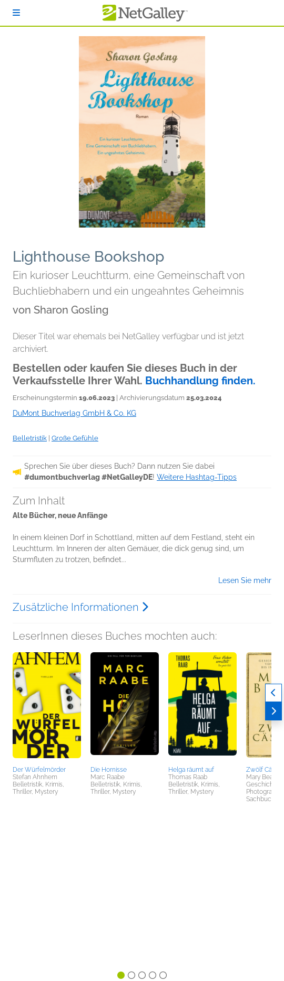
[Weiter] (273, 711)
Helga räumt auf (191, 769)
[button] (47, 707)
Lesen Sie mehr (244, 580)
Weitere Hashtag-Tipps (197, 477)
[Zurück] (273, 693)
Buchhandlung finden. (200, 380)
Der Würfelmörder (39, 769)
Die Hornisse (108, 769)
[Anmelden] (16, 12)
